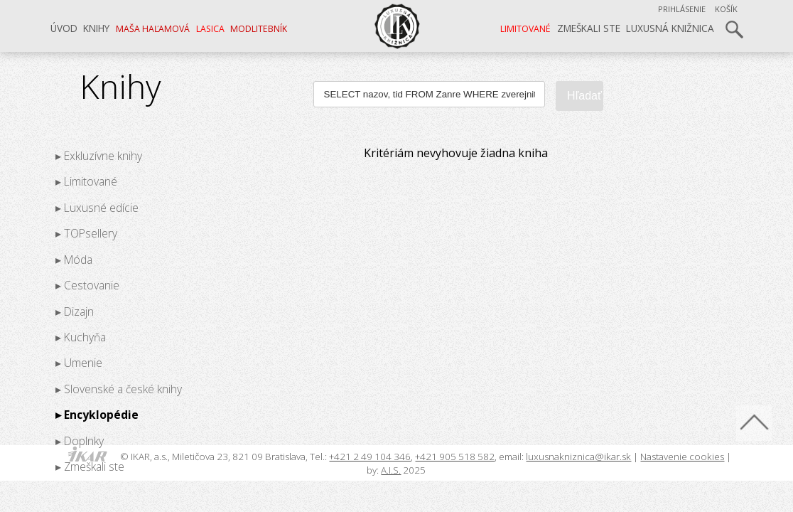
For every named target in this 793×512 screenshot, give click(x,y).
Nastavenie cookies (682, 456)
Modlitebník (258, 29)
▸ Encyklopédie (97, 414)
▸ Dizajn (74, 311)
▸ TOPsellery (86, 233)
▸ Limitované (86, 181)
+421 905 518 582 (455, 456)
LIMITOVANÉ (525, 29)
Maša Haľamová (153, 29)
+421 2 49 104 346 (370, 456)
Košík (726, 9)
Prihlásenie (682, 9)
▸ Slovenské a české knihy (118, 388)
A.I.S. (391, 470)
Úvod (63, 28)
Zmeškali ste (588, 28)
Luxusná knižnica (670, 28)
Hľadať (584, 96)
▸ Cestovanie (87, 285)
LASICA (210, 29)
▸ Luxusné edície (97, 207)
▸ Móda (73, 259)
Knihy (96, 28)
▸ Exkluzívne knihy (98, 156)
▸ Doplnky (79, 440)
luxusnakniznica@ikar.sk (578, 456)
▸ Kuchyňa (80, 337)
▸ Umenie (78, 362)
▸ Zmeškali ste (89, 466)
